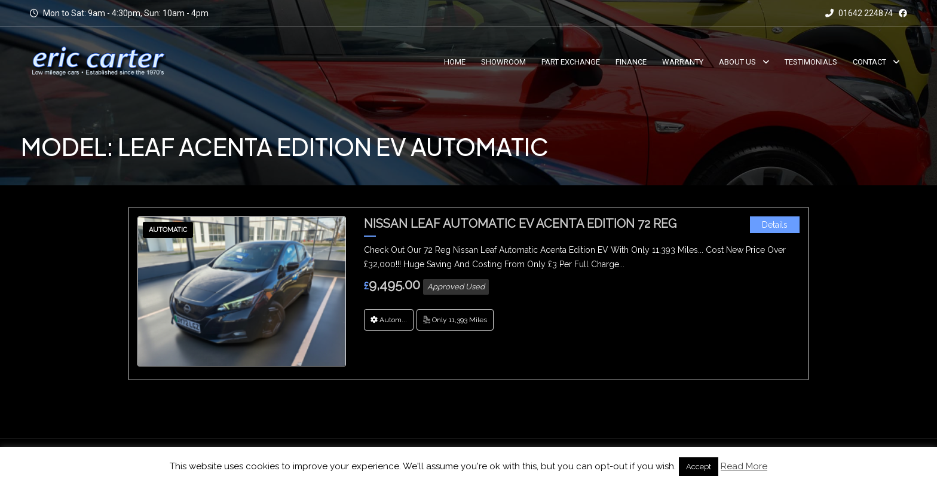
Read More (744, 466)
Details (775, 225)
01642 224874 (859, 13)
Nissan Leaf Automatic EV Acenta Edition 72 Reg (520, 223)
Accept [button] (698, 466)
